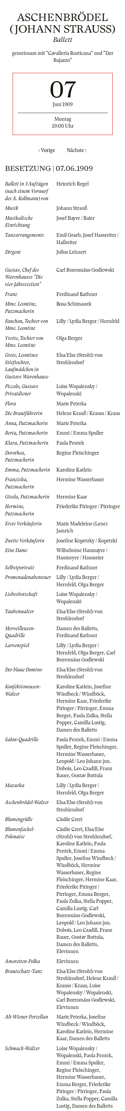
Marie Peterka (71, 403)
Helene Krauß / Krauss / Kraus (88, 413)
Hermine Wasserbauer (80, 479)
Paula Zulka (85, 715)
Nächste (77, 150)
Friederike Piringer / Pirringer (88, 506)
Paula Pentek (70, 443)
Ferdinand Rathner (76, 294)
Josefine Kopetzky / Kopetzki (86, 540)
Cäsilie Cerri (69, 819)
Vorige (46, 150)
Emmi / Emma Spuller (79, 433)
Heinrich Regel (72, 184)
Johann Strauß (71, 208)
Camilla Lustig (89, 722)
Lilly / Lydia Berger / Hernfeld (87, 321)
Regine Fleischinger (77, 453)
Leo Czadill (85, 768)
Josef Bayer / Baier (75, 218)
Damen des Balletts (76, 628)
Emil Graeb (68, 235)
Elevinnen (67, 951)
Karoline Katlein (74, 470)
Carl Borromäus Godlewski (85, 270)
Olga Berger (69, 338)
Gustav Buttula (87, 775)
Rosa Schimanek (73, 304)
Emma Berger (93, 894)
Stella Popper (97, 901)
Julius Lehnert (71, 252)
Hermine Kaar (71, 496)
